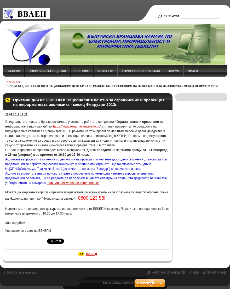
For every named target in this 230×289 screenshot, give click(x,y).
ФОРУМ (174, 71)
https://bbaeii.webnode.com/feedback (73, 183)
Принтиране (216, 272)
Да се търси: (169, 16)
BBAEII (193, 71)
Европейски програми (141, 71)
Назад (91, 254)
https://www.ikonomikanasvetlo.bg (76, 126)
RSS (196, 272)
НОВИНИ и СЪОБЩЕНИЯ (47, 71)
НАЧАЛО (13, 81)
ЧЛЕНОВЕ (81, 71)
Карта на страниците (168, 272)
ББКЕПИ (14, 71)
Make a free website (118, 283)
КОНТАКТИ (105, 71)
